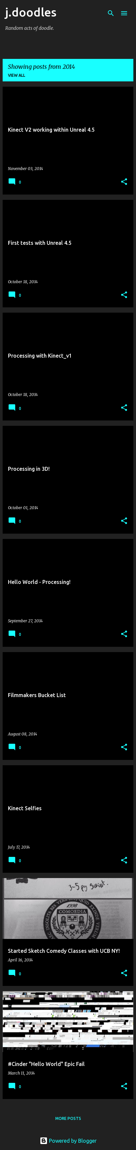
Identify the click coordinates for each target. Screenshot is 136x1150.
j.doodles (31, 12)
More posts (68, 1118)
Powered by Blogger (68, 1141)
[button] (124, 182)
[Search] (111, 13)
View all (16, 75)
